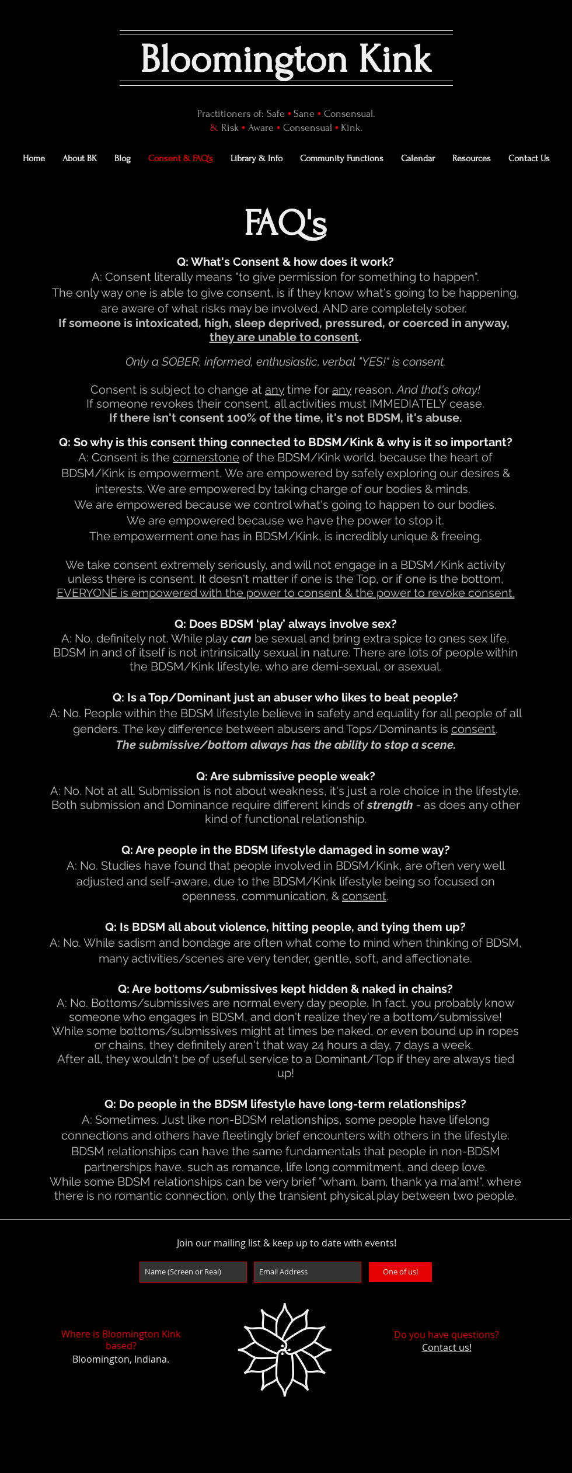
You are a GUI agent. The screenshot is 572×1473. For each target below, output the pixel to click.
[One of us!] (400, 1272)
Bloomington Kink (285, 59)
